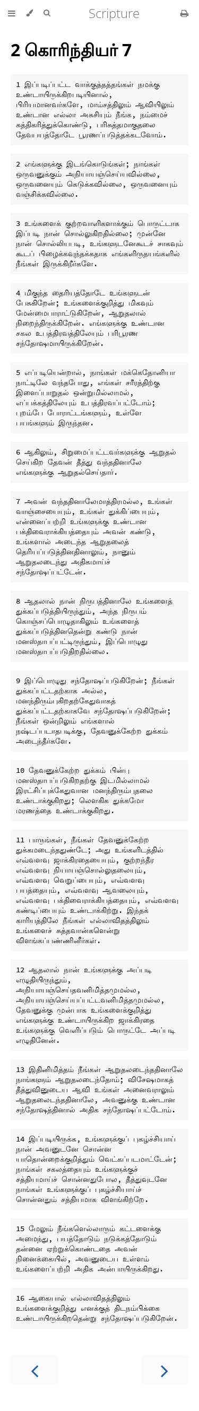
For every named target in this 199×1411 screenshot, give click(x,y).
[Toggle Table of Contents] (12, 13)
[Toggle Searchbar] (46, 13)
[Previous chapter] (34, 1369)
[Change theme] (29, 13)
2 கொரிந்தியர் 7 (71, 49)
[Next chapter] (164, 1369)
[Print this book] (184, 13)
